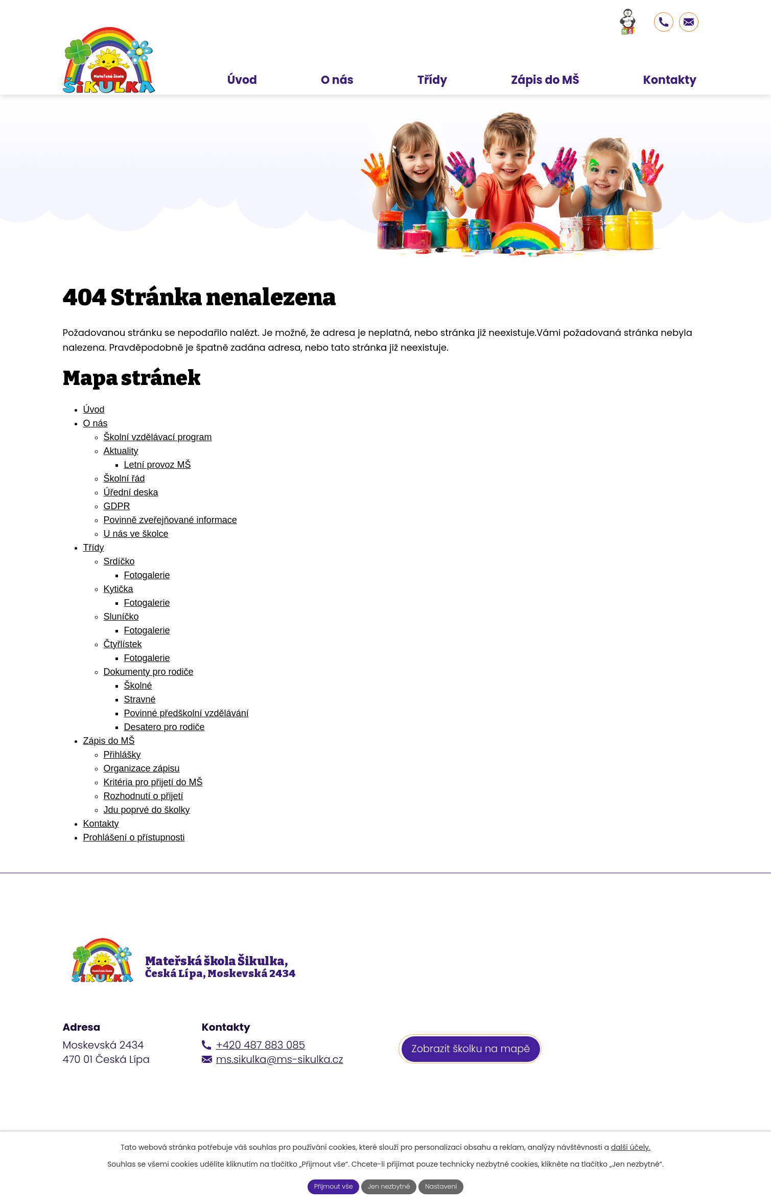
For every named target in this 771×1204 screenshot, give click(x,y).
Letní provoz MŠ (157, 465)
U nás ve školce (136, 534)
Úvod (94, 409)
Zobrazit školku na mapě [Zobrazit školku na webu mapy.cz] (474, 1065)
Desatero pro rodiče (164, 727)
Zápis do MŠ (109, 741)
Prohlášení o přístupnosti (134, 837)
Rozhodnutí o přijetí (143, 796)
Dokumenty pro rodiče (149, 672)
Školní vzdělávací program (158, 437)
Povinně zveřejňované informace (170, 520)
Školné (138, 685)
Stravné (140, 699)
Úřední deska (131, 492)
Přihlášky (122, 754)
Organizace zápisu (142, 768)
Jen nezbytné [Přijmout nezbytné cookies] (389, 1185)
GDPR (117, 506)
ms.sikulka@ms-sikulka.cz (279, 1074)
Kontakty (101, 824)
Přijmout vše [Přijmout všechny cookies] (328, 1185)
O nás (95, 423)
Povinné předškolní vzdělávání (186, 713)
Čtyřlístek (123, 644)
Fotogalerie (147, 575)
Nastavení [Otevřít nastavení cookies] (446, 1185)
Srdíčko (119, 561)
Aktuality (121, 451)
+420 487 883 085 (260, 1060)
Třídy (93, 547)
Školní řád (124, 478)
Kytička (118, 589)
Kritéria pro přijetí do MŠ (153, 782)
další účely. (630, 1146)
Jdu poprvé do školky (147, 810)
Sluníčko (121, 616)
